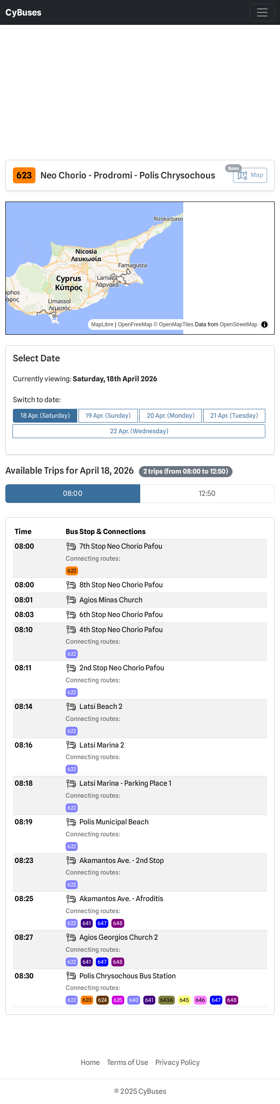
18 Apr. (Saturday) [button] (45, 415)
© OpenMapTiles (173, 324)
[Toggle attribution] (264, 324)
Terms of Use (127, 1062)
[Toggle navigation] (262, 12)
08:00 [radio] (73, 493)
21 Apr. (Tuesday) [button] (234, 415)
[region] (140, 268)
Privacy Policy (177, 1062)
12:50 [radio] (207, 493)
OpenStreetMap (238, 324)
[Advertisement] (140, 87)
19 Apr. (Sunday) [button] (108, 415)
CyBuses (23, 12)
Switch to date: (37, 400)
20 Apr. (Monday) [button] (170, 415)
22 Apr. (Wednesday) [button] (139, 431)
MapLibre (102, 324)
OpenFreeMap (135, 324)
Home (90, 1062)
